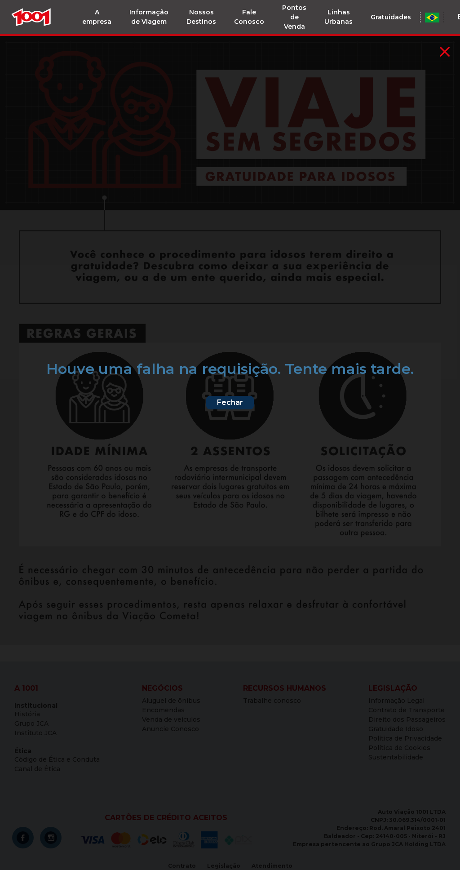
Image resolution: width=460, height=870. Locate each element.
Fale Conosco (249, 17)
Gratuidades (391, 17)
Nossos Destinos (201, 17)
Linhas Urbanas (338, 17)
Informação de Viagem (148, 17)
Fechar (230, 402)
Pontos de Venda (294, 17)
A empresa (96, 17)
